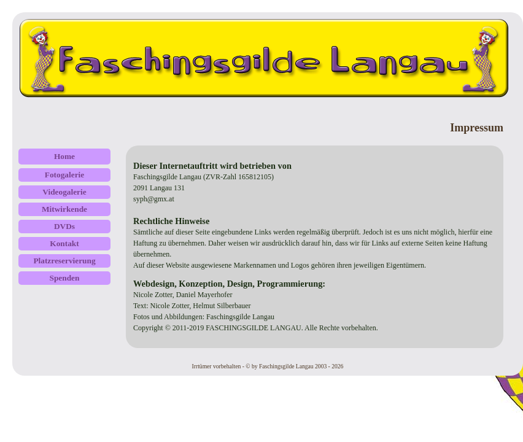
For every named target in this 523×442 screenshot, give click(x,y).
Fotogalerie (64, 174)
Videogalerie (64, 191)
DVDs (64, 226)
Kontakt (64, 243)
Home (64, 156)
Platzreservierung (64, 260)
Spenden (65, 277)
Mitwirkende (64, 209)
